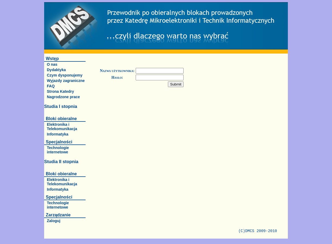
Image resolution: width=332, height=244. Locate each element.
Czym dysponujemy (64, 75)
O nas (52, 64)
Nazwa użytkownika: (117, 71)
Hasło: (117, 77)
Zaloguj (53, 221)
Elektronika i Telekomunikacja (62, 126)
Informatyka (57, 134)
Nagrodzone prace (63, 97)
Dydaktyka (56, 70)
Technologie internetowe (58, 150)
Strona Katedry (60, 91)
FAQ (51, 86)
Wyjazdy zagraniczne (66, 80)
